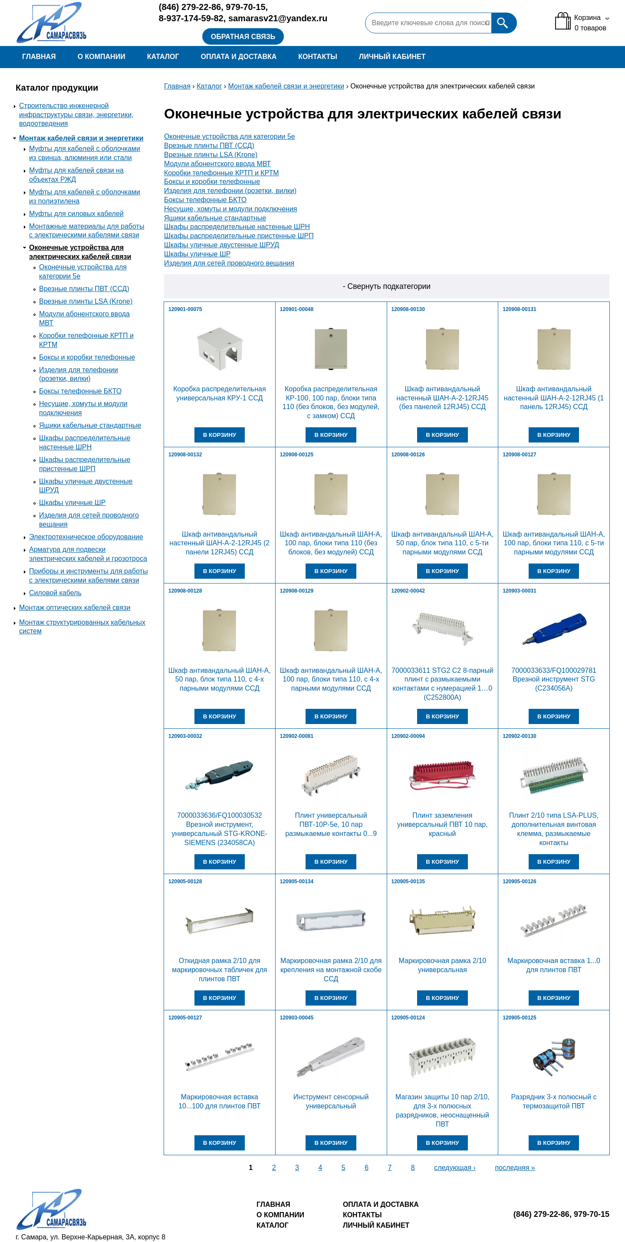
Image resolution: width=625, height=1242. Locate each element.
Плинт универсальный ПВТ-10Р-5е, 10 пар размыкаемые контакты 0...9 (331, 824)
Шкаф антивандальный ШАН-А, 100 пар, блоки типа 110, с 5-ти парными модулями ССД (554, 543)
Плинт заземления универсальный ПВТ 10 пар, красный (442, 824)
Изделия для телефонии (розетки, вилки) (230, 190)
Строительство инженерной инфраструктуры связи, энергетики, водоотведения (76, 115)
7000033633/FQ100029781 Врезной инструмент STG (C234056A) (553, 679)
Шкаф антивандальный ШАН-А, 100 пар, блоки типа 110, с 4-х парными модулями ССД (331, 679)
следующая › (455, 1167)
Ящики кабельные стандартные (90, 425)
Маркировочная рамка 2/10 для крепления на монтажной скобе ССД (331, 970)
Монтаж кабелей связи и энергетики (81, 138)
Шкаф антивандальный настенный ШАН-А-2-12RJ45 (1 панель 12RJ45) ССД (554, 398)
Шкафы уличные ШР (72, 502)
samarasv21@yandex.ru (278, 18)
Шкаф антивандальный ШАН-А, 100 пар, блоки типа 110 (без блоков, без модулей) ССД (331, 543)
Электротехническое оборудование (86, 537)
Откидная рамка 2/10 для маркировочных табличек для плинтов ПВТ (219, 970)
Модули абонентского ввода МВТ (217, 163)
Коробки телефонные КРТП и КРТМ (221, 173)
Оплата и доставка (238, 56)
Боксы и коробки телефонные (87, 357)
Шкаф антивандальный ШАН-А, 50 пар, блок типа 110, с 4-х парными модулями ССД (219, 679)
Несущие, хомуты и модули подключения (230, 209)
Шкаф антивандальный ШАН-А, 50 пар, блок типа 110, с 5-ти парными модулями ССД (442, 543)
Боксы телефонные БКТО (80, 391)
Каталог (163, 56)
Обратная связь (243, 36)
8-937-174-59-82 (191, 18)
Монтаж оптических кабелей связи (74, 607)
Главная (39, 56)
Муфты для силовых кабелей (76, 213)
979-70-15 (245, 7)
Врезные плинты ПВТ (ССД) (84, 288)
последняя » (515, 1167)
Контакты (317, 56)
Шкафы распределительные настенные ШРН (237, 226)
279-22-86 (190, 7)
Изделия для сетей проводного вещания (229, 263)
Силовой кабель (55, 592)
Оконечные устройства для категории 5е (229, 136)
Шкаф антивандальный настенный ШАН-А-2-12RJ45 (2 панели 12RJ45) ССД (220, 543)
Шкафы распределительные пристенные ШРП (239, 235)
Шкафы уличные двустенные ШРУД (221, 245)
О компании (101, 56)
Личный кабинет (392, 56)
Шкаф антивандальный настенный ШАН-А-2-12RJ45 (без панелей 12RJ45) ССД (442, 398)
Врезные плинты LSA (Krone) (85, 301)
